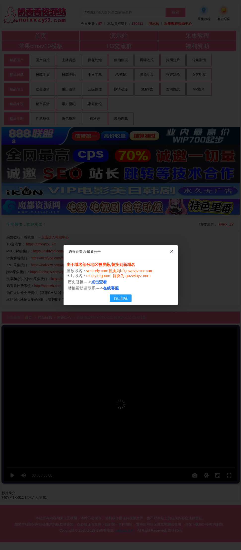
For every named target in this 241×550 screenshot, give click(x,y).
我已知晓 (121, 298)
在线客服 (111, 288)
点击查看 (99, 282)
